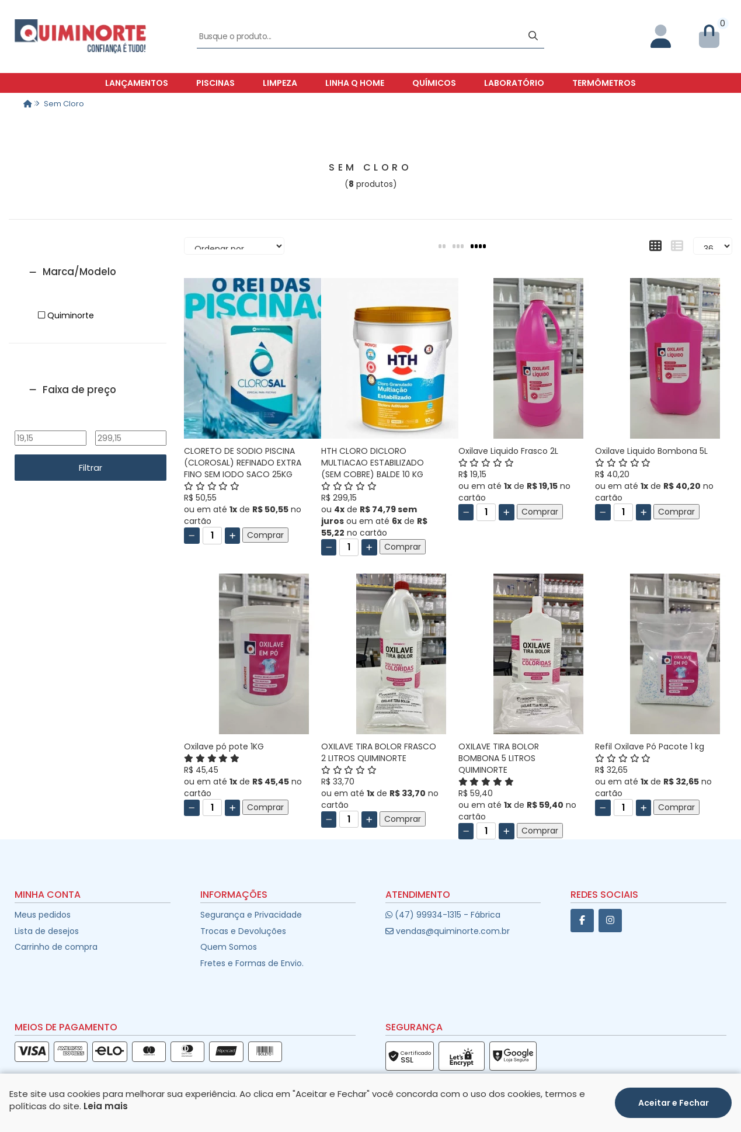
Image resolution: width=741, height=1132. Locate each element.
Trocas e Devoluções (243, 931)
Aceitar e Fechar (673, 1103)
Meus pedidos (43, 915)
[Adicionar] (233, 535)
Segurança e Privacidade (251, 915)
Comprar (265, 535)
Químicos (434, 83)
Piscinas (215, 83)
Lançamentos (136, 83)
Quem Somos (228, 947)
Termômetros (604, 83)
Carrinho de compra (56, 947)
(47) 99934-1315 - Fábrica (442, 915)
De (50, 422)
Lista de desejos (47, 931)
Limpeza (280, 83)
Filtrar (90, 467)
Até (130, 422)
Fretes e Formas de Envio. (252, 963)
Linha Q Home (354, 83)
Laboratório (514, 83)
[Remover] (192, 535)
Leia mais (106, 1106)
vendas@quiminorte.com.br (447, 931)
